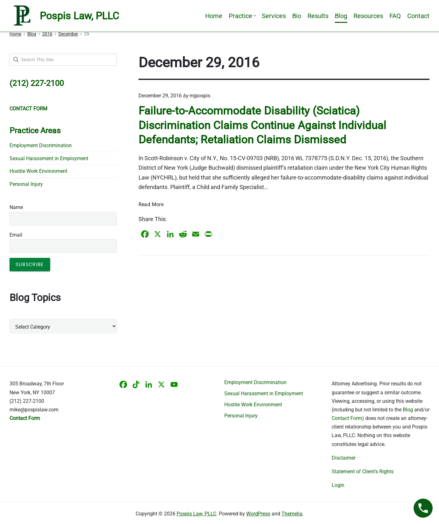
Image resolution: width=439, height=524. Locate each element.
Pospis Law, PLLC (196, 514)
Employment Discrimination (41, 145)
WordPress (258, 514)
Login (338, 485)
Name (16, 207)
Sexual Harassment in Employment (49, 158)
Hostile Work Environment (38, 171)
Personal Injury (26, 184)
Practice (242, 16)
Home (213, 16)
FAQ (395, 16)
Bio (296, 16)
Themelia (291, 514)
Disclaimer (343, 458)
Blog (341, 16)
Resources (368, 16)
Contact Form (347, 418)
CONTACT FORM (28, 109)
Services (274, 16)
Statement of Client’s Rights (363, 471)
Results (317, 16)
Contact (418, 16)
